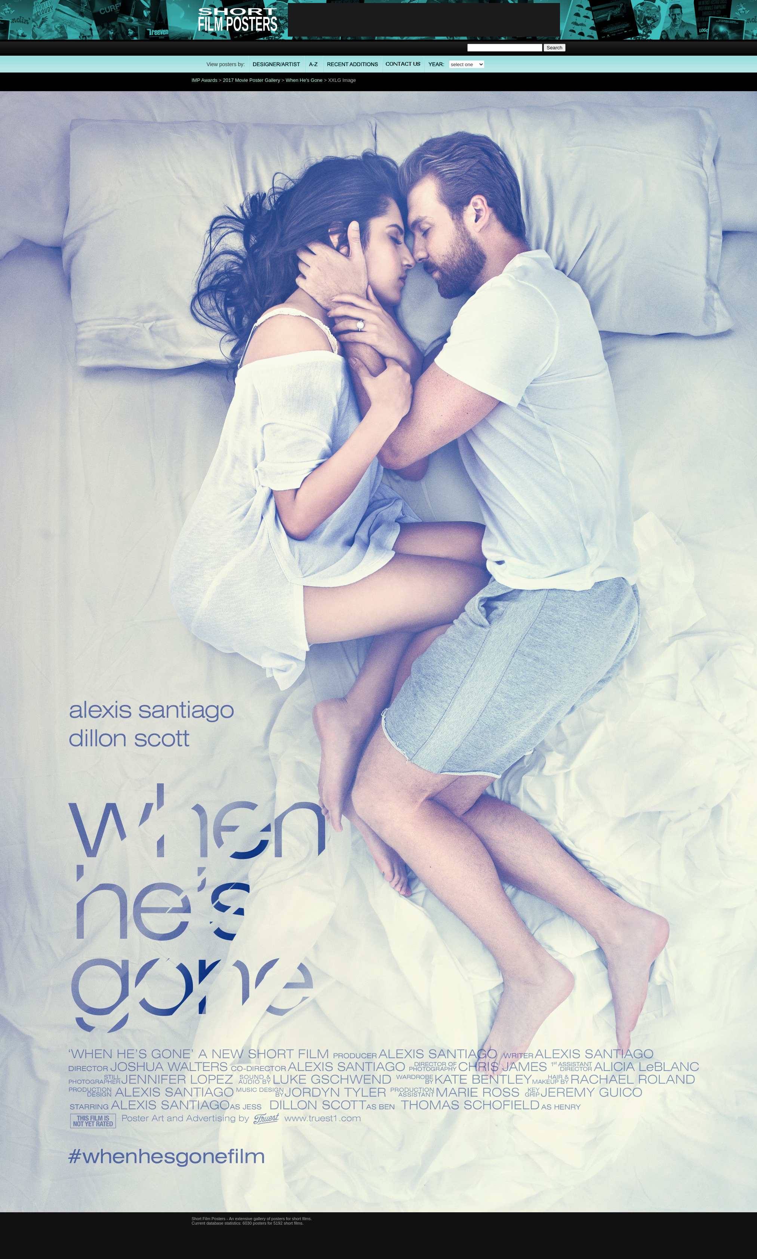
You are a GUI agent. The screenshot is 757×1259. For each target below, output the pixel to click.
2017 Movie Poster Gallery (251, 80)
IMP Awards (205, 80)
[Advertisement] (424, 20)
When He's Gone (304, 80)
